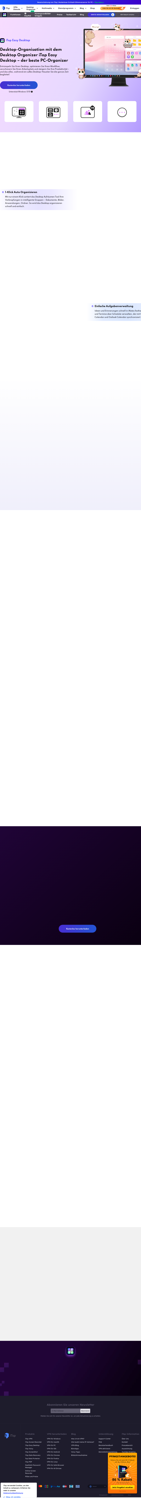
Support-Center (105, 1439)
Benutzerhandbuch (106, 1446)
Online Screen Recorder (30, 1472)
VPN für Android (53, 1453)
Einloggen (134, 8)
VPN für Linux (52, 1462)
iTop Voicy (29, 1449)
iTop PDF (28, 1462)
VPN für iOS (51, 1449)
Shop (92, 8)
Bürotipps (75, 1449)
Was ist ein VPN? (77, 1439)
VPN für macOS (53, 1443)
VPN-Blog (75, 1446)
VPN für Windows (54, 1439)
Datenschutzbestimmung (13, 1493)
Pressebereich (127, 1446)
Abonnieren (85, 1412)
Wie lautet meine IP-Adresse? (82, 1443)
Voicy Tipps (75, 1453)
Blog (82, 15)
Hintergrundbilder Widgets (43, 15)
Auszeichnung (127, 1449)
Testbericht (71, 15)
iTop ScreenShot (31, 1453)
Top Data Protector (32, 1459)
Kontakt (125, 1443)
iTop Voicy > (99, 2)
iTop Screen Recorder (33, 1443)
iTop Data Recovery (32, 1456)
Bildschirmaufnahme (79, 1456)
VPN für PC (51, 1446)
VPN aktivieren (104, 1449)
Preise (59, 15)
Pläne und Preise (31, 1477)
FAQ (100, 1443)
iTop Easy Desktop (32, 1446)
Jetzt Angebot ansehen (122, 1487)
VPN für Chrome (53, 1456)
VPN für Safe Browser (55, 1466)
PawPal (27, 15)
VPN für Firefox (53, 1459)
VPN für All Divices (54, 1469)
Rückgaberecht (103, 1495)
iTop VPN (28, 1439)
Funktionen (15, 15)
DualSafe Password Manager (32, 1467)
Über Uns (125, 1439)
